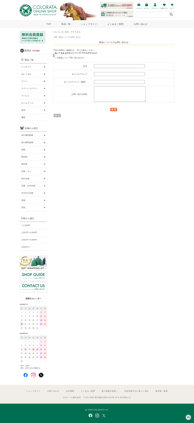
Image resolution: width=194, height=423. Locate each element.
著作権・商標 (162, 391)
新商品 (32, 50)
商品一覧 (66, 24)
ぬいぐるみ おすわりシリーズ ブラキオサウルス (76, 53)
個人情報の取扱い (110, 391)
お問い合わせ (141, 24)
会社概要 (70, 391)
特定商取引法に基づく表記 (137, 391)
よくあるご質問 (115, 24)
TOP (48, 24)
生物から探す (31, 128)
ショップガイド (89, 24)
